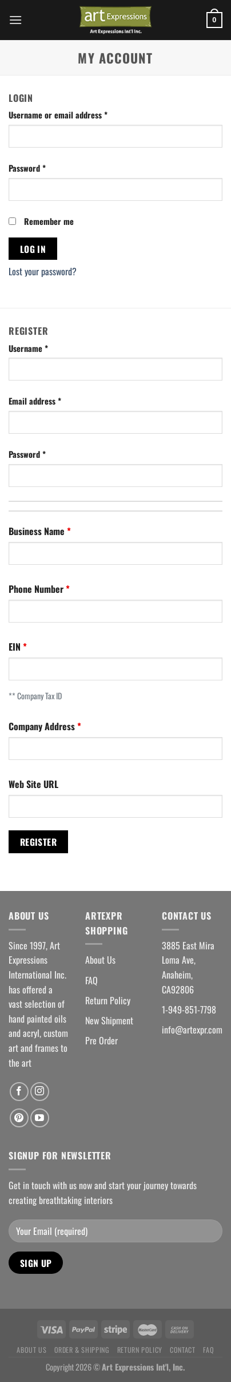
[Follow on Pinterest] (19, 1117)
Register (38, 841)
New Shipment (109, 1020)
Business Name (38, 531)
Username (28, 348)
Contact (182, 1349)
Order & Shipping (82, 1349)
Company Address (43, 726)
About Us (100, 960)
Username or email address (58, 115)
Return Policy (107, 1000)
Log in (33, 248)
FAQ (91, 980)
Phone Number (37, 589)
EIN (16, 647)
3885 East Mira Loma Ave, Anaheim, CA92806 (188, 967)
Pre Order (101, 1040)
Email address (35, 401)
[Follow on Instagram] (39, 1091)
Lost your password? (43, 271)
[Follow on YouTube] (39, 1117)
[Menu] (15, 20)
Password (27, 168)
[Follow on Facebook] (19, 1091)
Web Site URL (33, 784)
